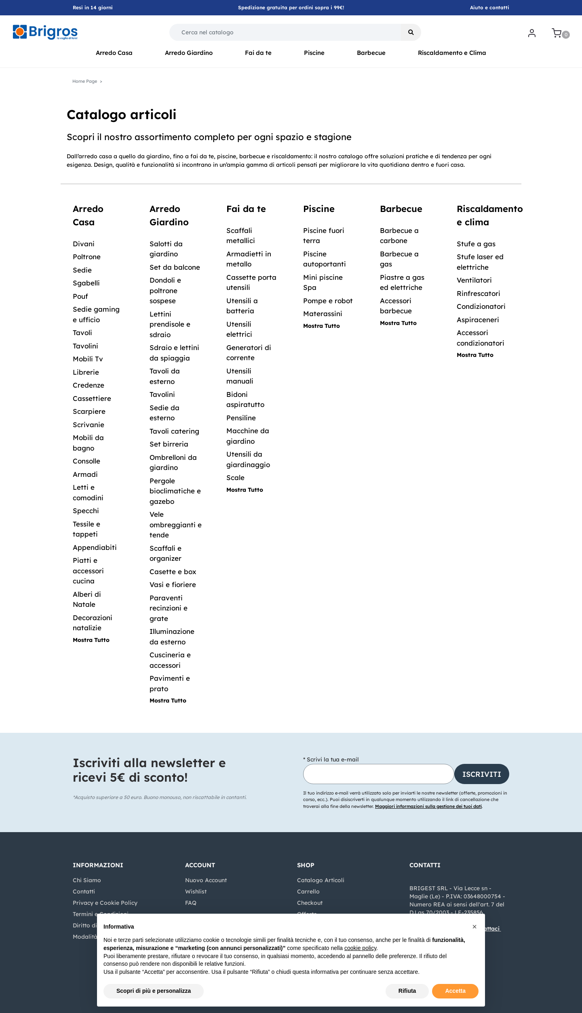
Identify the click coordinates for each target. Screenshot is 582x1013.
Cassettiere (92, 398)
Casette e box (173, 571)
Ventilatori (474, 280)
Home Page (84, 81)
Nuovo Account (206, 880)
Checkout (310, 902)
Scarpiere (89, 411)
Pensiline (241, 417)
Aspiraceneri (478, 319)
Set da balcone (175, 267)
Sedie (82, 270)
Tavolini (85, 346)
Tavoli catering (174, 431)
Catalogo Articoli (320, 880)
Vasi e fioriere (173, 584)
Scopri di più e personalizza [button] (153, 991)
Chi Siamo (87, 880)
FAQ (190, 902)
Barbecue (371, 53)
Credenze (88, 385)
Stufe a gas (476, 243)
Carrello (308, 891)
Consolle (86, 461)
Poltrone (87, 256)
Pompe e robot (328, 300)
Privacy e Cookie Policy (105, 902)
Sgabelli (86, 283)
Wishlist (196, 891)
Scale (235, 477)
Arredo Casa (114, 53)
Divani (84, 243)
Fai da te (258, 53)
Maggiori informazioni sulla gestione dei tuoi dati (428, 806)
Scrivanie (88, 424)
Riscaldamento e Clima (452, 53)
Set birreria (169, 444)
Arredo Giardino (189, 53)
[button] (411, 32)
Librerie (86, 372)
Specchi (86, 510)
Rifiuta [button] (407, 991)
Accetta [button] (455, 991)
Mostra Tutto (91, 640)
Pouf (80, 296)
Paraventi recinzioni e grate (169, 608)
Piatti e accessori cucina (88, 570)
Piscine (314, 53)
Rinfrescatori (478, 293)
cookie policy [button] (360, 948)
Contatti (84, 891)
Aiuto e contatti (489, 7)
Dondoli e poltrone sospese (165, 290)
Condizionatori (481, 306)
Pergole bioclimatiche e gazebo (175, 490)
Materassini (322, 313)
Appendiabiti (95, 547)
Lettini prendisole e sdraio (170, 324)
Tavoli (82, 332)
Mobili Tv (88, 358)
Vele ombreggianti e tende (176, 524)
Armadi (85, 474)
